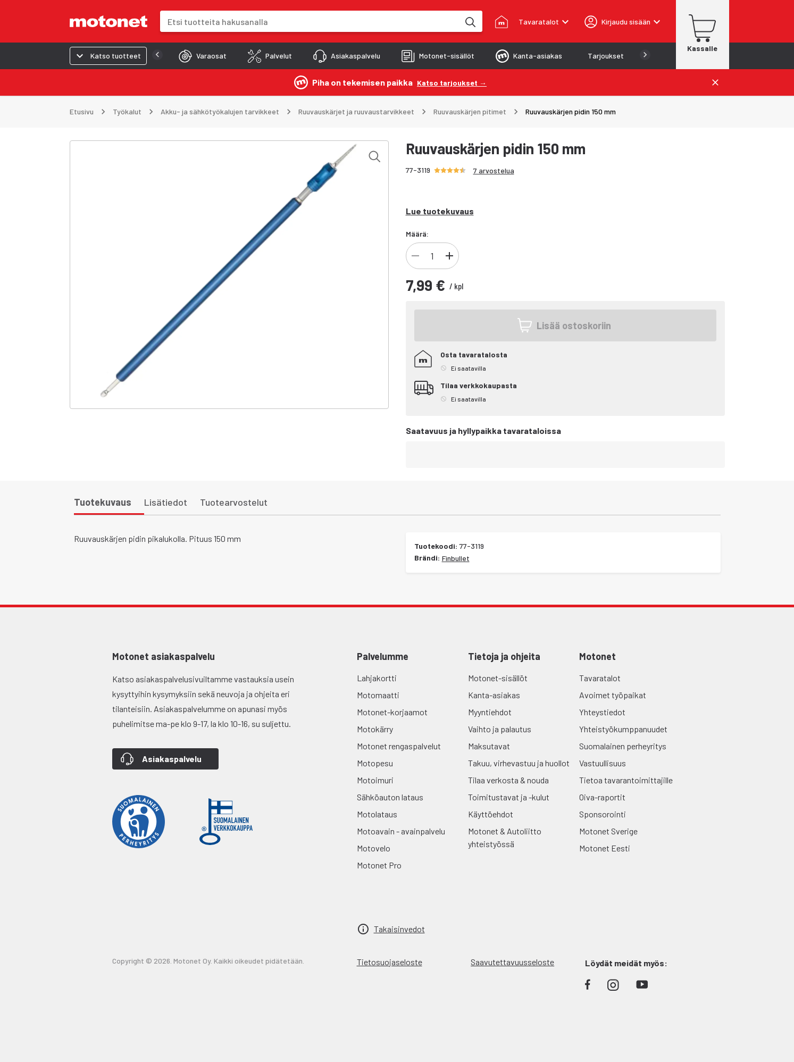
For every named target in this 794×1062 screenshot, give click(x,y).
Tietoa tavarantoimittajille (626, 780)
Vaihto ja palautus (499, 729)
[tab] (181, 56)
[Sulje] (715, 82)
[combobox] (309, 21)
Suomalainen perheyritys (622, 746)
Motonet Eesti (604, 848)
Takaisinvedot (399, 929)
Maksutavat (489, 746)
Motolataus (377, 814)
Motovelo (373, 848)
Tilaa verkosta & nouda (508, 780)
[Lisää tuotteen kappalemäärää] (449, 256)
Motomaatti (378, 695)
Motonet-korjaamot (392, 712)
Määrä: (417, 233)
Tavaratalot (600, 678)
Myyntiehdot (490, 712)
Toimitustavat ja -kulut (508, 797)
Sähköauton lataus (390, 797)
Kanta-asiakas (494, 695)
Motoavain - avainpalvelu (401, 831)
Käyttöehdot (490, 814)
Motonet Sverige (608, 831)
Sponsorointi (602, 814)
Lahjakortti (377, 678)
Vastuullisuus (602, 763)
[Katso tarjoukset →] (452, 82)
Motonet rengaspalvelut (399, 746)
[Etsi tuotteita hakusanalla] (469, 21)
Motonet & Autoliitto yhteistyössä (504, 837)
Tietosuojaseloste (389, 962)
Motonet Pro (379, 865)
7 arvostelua (493, 170)
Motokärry (375, 729)
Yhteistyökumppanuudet (623, 729)
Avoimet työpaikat (612, 695)
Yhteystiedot (602, 712)
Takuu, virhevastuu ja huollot (519, 763)
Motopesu (375, 763)
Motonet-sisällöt (498, 678)
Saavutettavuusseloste (512, 962)
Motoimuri (375, 780)
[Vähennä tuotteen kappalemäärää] (415, 256)
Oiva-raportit (602, 797)
